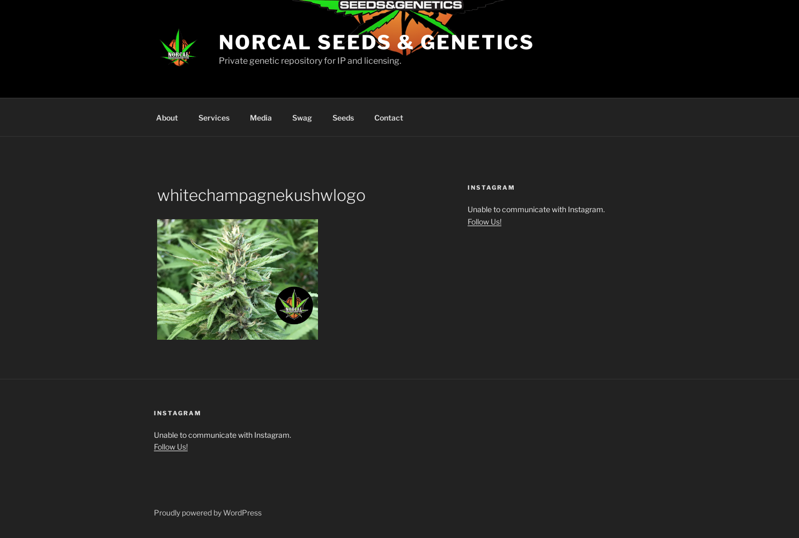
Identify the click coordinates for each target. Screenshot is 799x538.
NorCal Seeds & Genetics (377, 42)
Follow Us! (484, 221)
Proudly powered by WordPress (208, 512)
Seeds (343, 117)
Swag (302, 117)
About (167, 117)
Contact (388, 117)
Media (261, 117)
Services (214, 117)
